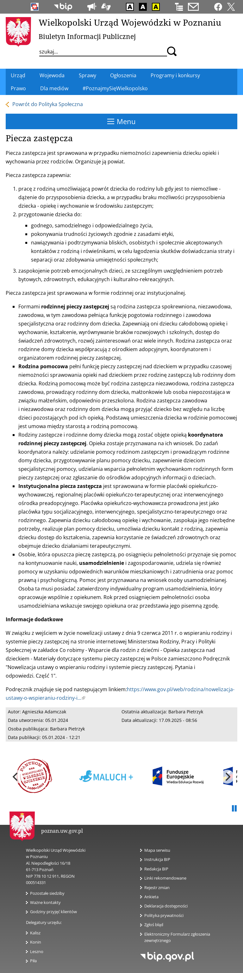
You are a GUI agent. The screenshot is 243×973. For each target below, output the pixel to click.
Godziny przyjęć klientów (53, 911)
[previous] (16, 777)
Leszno (36, 951)
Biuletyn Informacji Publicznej (87, 36)
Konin (35, 942)
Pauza (234, 809)
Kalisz (35, 933)
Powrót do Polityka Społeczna (47, 104)
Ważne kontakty (45, 902)
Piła (33, 961)
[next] (227, 777)
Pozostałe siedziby (47, 893)
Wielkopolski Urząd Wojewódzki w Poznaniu (130, 22)
